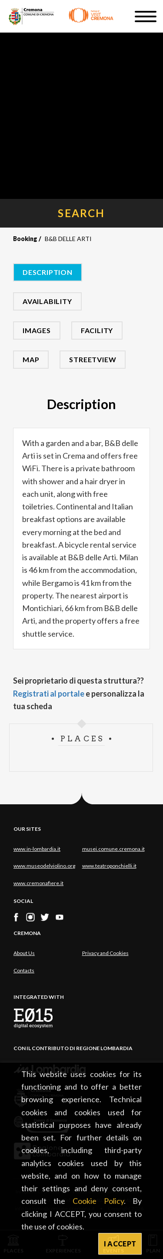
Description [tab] (48, 272)
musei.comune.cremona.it (113, 849)
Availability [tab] (47, 301)
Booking (25, 238)
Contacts (23, 970)
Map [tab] (31, 359)
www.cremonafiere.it (38, 883)
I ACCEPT (120, 1243)
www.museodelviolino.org (44, 865)
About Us (24, 953)
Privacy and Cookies (105, 953)
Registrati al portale (48, 693)
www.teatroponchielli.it (109, 865)
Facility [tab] (97, 330)
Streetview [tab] (92, 359)
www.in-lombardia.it (36, 849)
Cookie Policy (98, 1201)
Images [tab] (37, 330)
